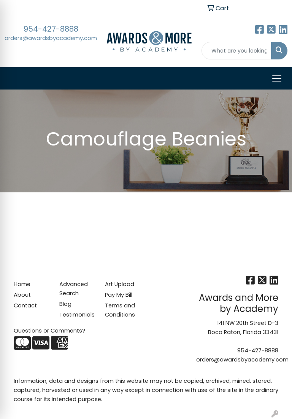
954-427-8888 (51, 29)
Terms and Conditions (120, 310)
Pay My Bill (118, 295)
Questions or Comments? (49, 330)
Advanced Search (73, 288)
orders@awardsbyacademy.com (51, 38)
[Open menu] (276, 78)
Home (22, 284)
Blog (65, 304)
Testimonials (77, 314)
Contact (25, 305)
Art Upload (119, 284)
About (22, 295)
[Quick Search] (237, 50)
